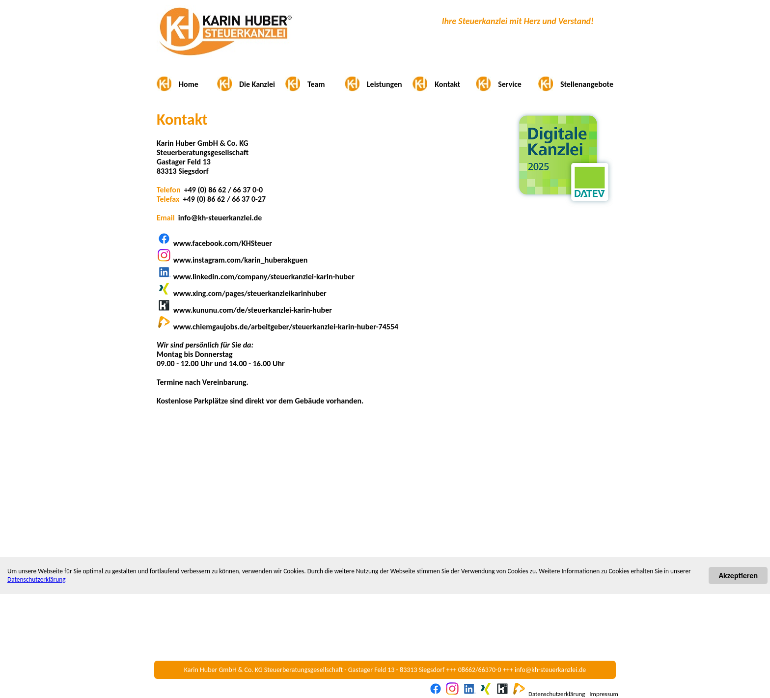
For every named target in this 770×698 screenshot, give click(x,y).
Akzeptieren (738, 575)
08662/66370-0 (479, 670)
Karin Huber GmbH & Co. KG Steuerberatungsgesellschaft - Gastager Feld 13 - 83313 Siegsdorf (314, 670)
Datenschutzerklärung (36, 579)
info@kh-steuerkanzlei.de (550, 670)
